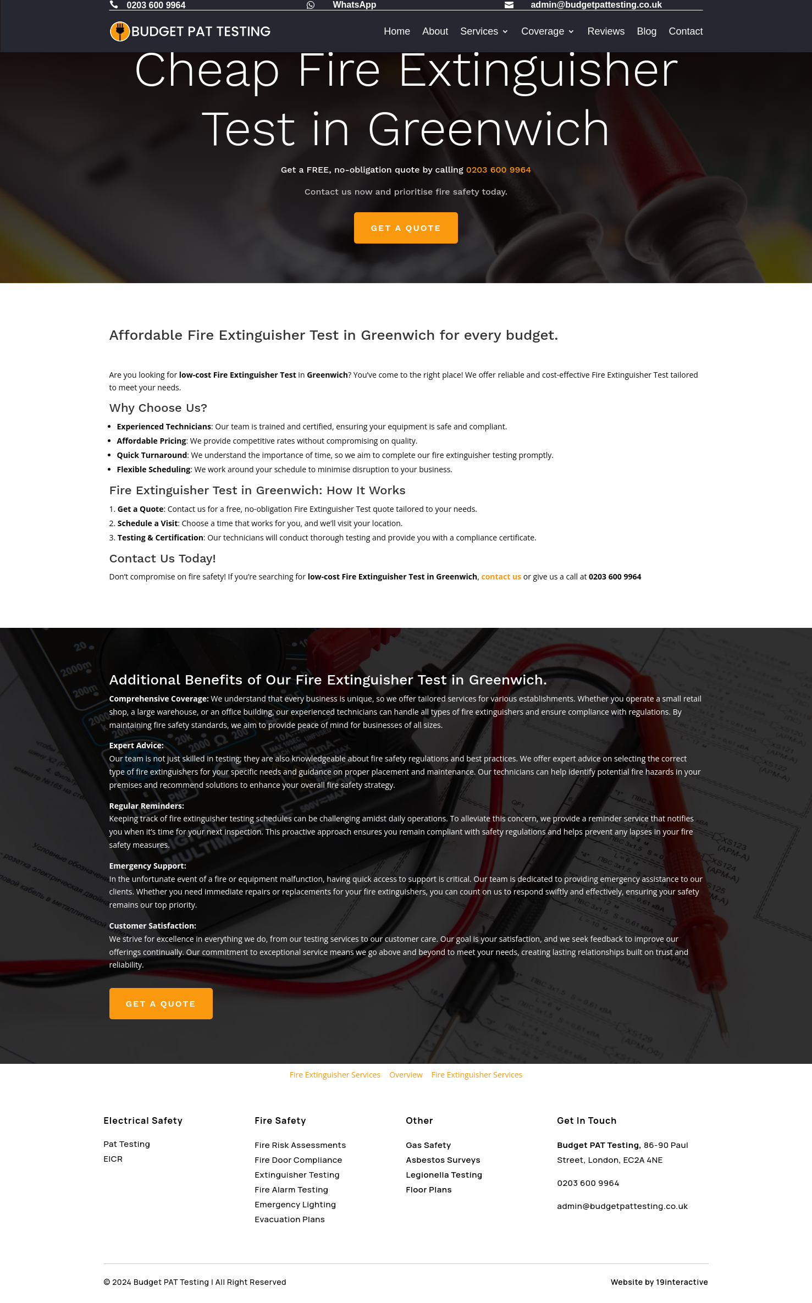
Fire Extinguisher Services (335, 1074)
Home (397, 31)
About (435, 31)
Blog (646, 31)
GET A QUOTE (406, 228)
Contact (686, 31)
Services (479, 31)
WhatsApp (354, 4)
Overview (406, 1074)
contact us (501, 576)
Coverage (542, 31)
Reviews (606, 31)
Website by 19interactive (659, 1282)
